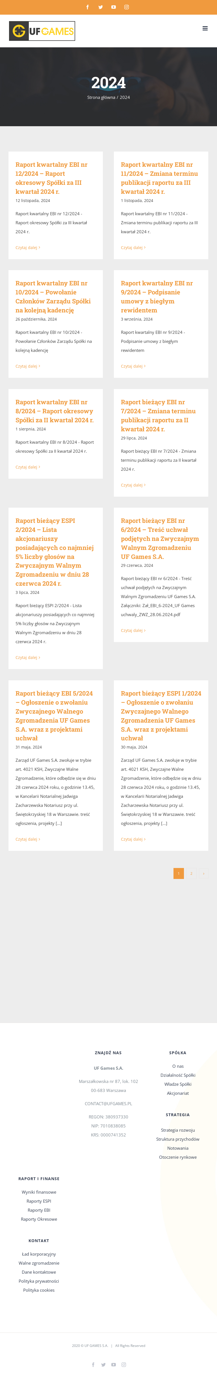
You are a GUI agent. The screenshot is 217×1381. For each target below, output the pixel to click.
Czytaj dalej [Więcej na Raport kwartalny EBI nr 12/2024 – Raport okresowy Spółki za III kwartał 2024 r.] (26, 247)
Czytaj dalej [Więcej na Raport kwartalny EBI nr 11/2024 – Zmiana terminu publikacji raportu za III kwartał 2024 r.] (132, 247)
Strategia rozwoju (178, 1130)
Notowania (177, 1148)
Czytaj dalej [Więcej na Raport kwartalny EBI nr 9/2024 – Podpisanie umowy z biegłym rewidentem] (132, 366)
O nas (178, 1066)
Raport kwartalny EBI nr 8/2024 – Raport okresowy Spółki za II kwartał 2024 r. (55, 411)
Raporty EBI (39, 1210)
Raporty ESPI (39, 1201)
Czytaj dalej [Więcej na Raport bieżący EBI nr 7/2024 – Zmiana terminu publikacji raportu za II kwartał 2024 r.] (132, 485)
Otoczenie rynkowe (178, 1157)
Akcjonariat (178, 1093)
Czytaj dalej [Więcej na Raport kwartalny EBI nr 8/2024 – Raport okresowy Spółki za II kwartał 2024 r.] (26, 484)
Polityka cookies (39, 1290)
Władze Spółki (178, 1084)
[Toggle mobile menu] (206, 28)
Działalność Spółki (178, 1075)
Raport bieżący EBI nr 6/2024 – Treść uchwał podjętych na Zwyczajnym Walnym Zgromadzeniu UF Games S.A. (160, 538)
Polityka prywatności (39, 1281)
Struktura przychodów (177, 1139)
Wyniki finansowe (39, 1192)
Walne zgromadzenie (39, 1263)
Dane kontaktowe (39, 1272)
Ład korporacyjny (39, 1254)
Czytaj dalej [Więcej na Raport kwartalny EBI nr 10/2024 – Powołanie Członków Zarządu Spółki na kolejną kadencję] (26, 366)
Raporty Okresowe (39, 1219)
